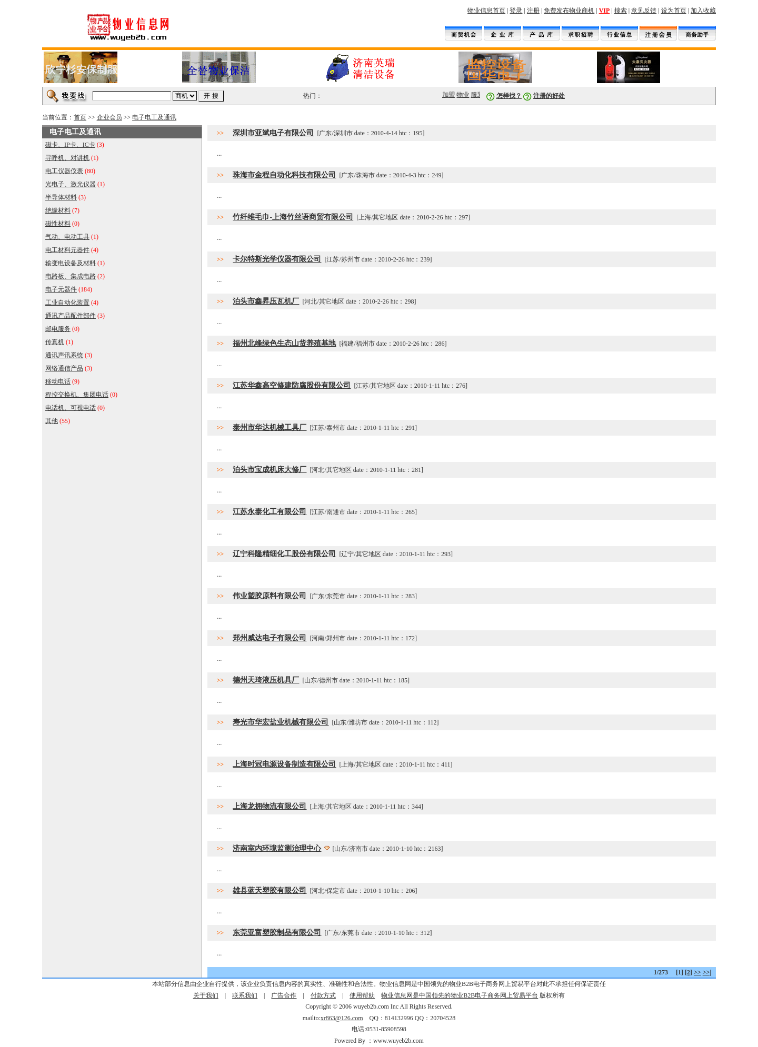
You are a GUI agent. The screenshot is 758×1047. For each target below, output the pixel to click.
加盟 (451, 94)
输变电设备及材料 (70, 263)
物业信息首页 (486, 10)
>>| (707, 972)
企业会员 (109, 117)
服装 (479, 94)
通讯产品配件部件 (70, 315)
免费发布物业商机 (569, 10)
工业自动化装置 (67, 302)
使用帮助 (362, 995)
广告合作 (283, 995)
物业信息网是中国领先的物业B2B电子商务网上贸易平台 (459, 995)
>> (697, 972)
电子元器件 (61, 289)
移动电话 (58, 381)
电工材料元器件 (67, 250)
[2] (688, 972)
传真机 (54, 342)
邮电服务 (58, 329)
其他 (51, 421)
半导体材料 (61, 197)
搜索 (620, 10)
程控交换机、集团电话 (76, 394)
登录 (516, 10)
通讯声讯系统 (64, 355)
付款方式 (323, 995)
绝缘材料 (58, 210)
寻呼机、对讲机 (67, 158)
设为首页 (673, 10)
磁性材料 (58, 223)
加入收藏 (703, 10)
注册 (533, 10)
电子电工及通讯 (154, 117)
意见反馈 (643, 10)
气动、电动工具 (67, 236)
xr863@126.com (342, 1018)
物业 (465, 94)
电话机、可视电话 (70, 407)
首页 (80, 117)
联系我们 (244, 995)
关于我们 (205, 995)
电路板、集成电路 (70, 276)
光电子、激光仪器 (70, 184)
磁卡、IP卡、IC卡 (70, 144)
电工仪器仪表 (64, 171)
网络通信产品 (64, 368)
